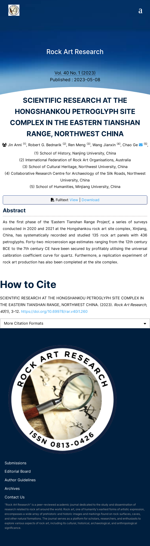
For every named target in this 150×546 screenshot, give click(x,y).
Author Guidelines (21, 480)
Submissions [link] (15, 463)
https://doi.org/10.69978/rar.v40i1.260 (54, 311)
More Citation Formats (23, 323)
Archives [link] (12, 488)
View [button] (74, 199)
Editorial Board (18, 471)
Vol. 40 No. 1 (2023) (75, 73)
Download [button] (90, 199)
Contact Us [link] (14, 497)
